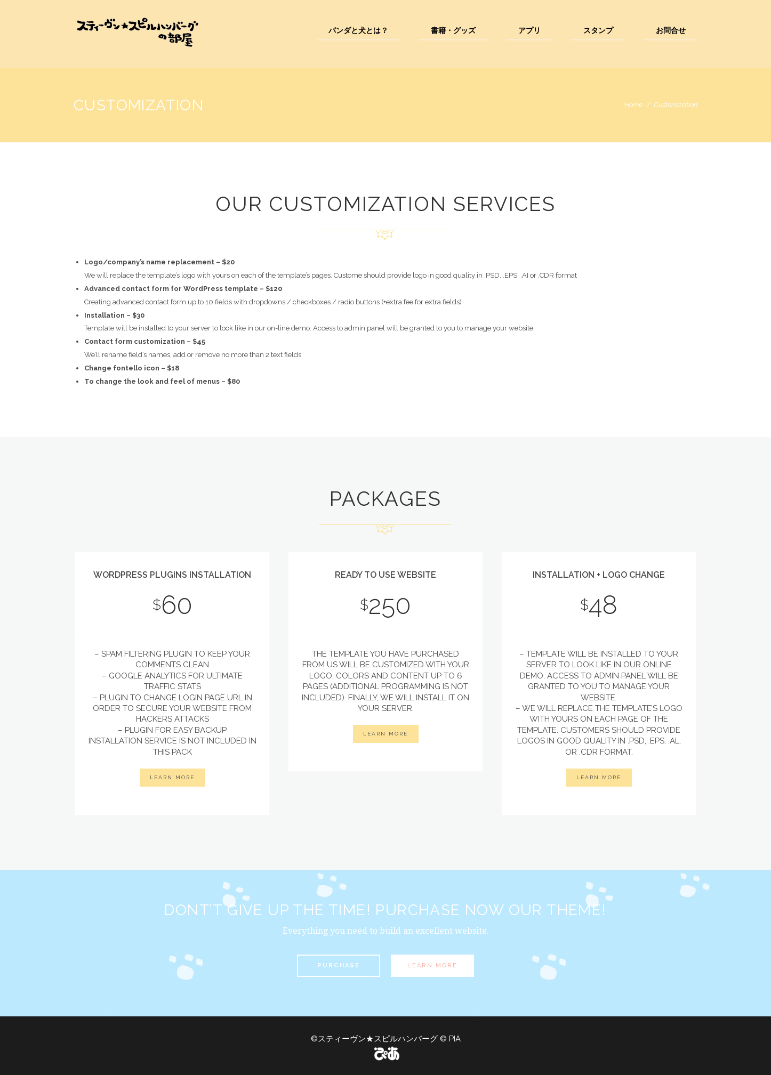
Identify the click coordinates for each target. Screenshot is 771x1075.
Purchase (338, 965)
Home (633, 105)
